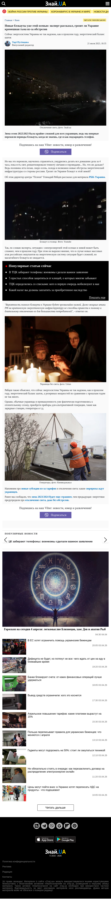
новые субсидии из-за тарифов (38, 488)
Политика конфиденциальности (18, 861)
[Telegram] (44, 826)
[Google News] (59, 826)
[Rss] (36, 826)
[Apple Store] (45, 839)
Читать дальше (55, 807)
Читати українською (94, 20)
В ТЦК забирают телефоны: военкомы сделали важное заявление (48, 272)
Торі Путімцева (20, 42)
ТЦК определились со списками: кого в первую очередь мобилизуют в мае (54, 284)
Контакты (7, 877)
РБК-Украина (97, 177)
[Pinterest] (74, 826)
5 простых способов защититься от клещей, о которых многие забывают (53, 278)
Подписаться (55, 152)
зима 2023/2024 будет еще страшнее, (52, 496)
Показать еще (97, 297)
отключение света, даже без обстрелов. (47, 500)
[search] (3, 3)
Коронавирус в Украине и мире (70, 11)
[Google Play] (65, 839)
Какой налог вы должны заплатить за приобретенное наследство (48, 290)
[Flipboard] (67, 826)
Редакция (7, 872)
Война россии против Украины (28, 11)
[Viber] (52, 826)
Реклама (6, 866)
